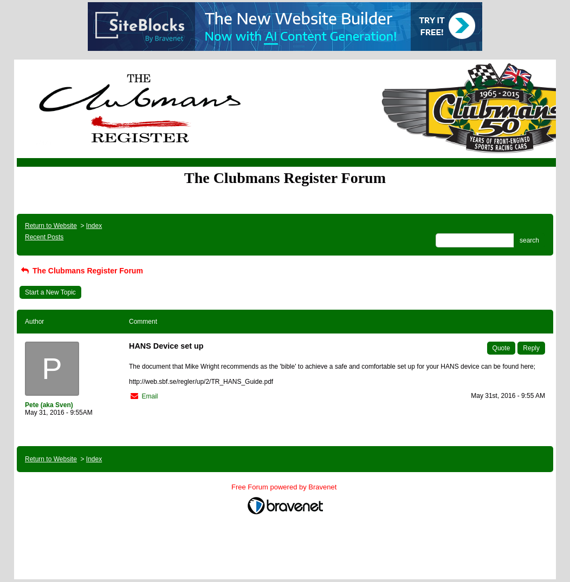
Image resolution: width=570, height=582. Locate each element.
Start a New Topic (50, 292)
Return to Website (51, 226)
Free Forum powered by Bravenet (285, 487)
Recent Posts (44, 237)
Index (94, 226)
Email (149, 396)
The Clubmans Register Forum (81, 270)
